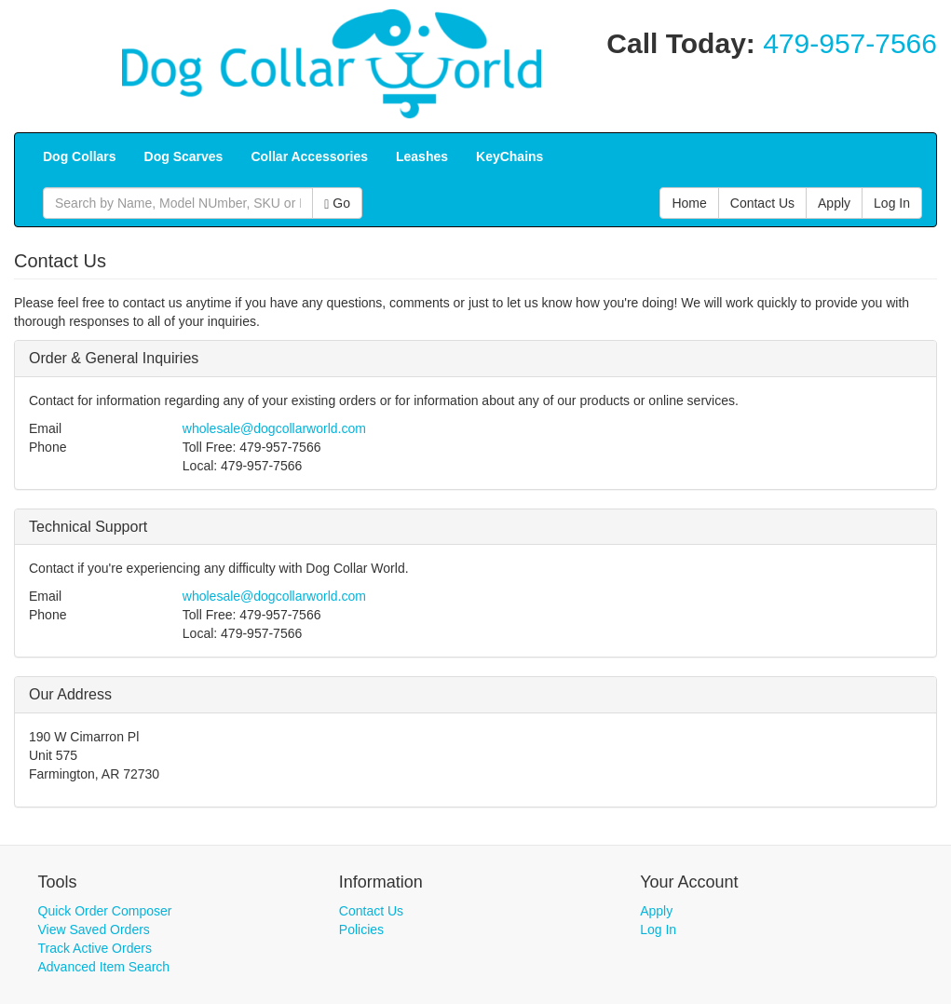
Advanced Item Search (104, 966)
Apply (656, 910)
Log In (658, 929)
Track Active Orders (95, 948)
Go (337, 203)
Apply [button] (834, 203)
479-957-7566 (850, 43)
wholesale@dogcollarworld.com (274, 428)
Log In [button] (892, 203)
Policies (361, 929)
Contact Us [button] (762, 203)
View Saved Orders (94, 929)
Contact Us (371, 910)
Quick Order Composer (105, 910)
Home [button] (689, 203)
